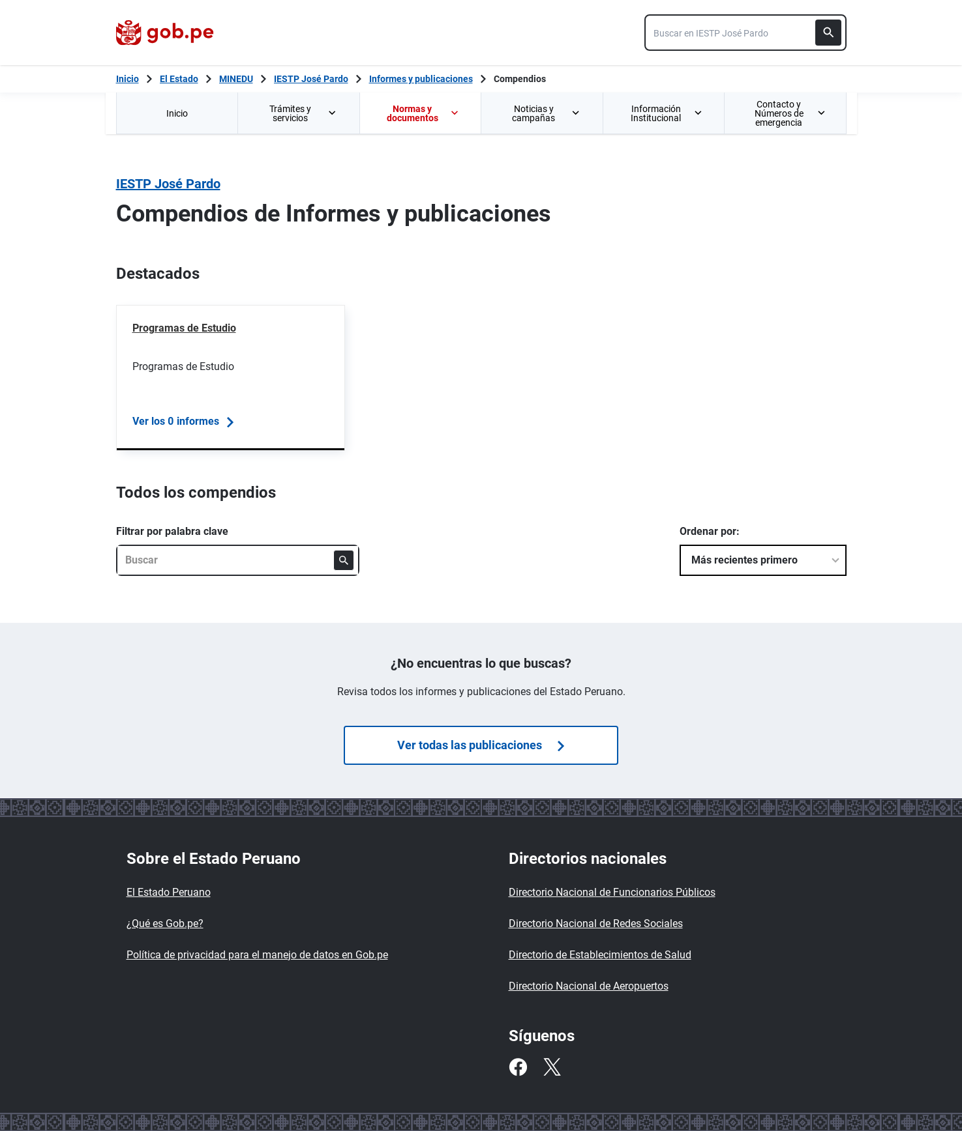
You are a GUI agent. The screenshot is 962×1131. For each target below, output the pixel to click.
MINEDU (236, 79)
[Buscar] (828, 33)
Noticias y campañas (546, 113)
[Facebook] (518, 1067)
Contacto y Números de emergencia (790, 113)
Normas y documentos (423, 113)
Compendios (520, 79)
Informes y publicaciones (421, 79)
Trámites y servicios (303, 113)
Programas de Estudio (184, 328)
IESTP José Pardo (311, 79)
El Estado (179, 79)
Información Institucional (667, 113)
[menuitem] (177, 113)
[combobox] (745, 32)
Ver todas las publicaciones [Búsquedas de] (480, 745)
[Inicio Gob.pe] (127, 79)
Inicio (177, 113)
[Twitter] (552, 1067)
